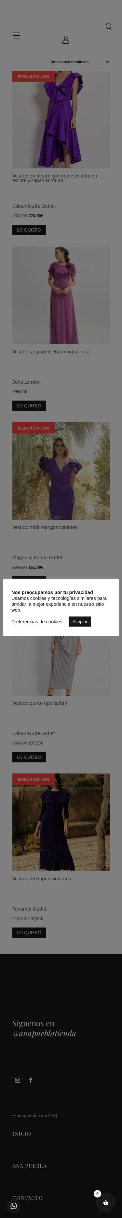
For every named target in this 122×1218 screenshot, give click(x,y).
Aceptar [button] (80, 621)
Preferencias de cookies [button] (36, 621)
